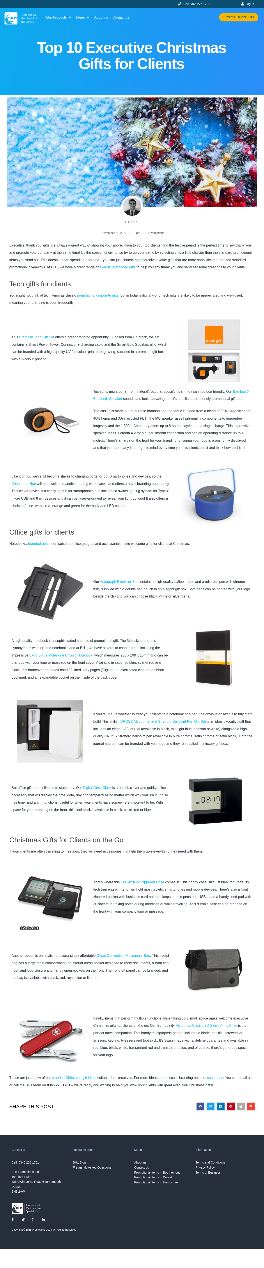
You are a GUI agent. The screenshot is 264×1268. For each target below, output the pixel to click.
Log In (250, 4)
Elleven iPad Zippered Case (142, 882)
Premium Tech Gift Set (36, 337)
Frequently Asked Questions (92, 1167)
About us (140, 1162)
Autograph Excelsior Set (119, 582)
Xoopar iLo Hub (24, 484)
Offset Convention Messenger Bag (123, 955)
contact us (215, 1078)
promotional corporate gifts (97, 295)
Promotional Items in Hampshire (156, 1182)
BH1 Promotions (154, 232)
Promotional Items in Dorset (153, 1177)
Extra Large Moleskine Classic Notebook (60, 655)
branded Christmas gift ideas (74, 1078)
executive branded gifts (117, 267)
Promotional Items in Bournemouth (158, 1172)
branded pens (39, 543)
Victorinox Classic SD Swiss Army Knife (206, 1025)
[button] (59, 17)
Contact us (141, 1167)
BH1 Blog (79, 1162)
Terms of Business (208, 1172)
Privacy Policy (205, 1167)
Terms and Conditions (210, 1162)
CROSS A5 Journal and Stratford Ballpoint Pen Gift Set (163, 721)
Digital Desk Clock (97, 788)
